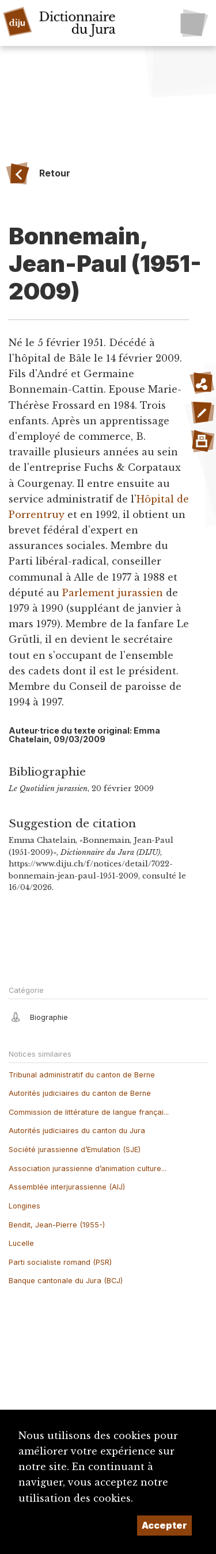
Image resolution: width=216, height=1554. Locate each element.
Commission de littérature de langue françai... (89, 1112)
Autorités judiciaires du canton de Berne (80, 1093)
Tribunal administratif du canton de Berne (82, 1074)
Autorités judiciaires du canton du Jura (77, 1130)
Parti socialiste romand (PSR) (60, 1262)
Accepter (164, 1525)
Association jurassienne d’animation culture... (87, 1168)
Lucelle (21, 1243)
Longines (24, 1206)
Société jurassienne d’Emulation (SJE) (75, 1149)
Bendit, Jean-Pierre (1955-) (57, 1225)
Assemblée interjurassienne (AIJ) (67, 1187)
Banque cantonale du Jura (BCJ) (66, 1280)
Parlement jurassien (112, 592)
